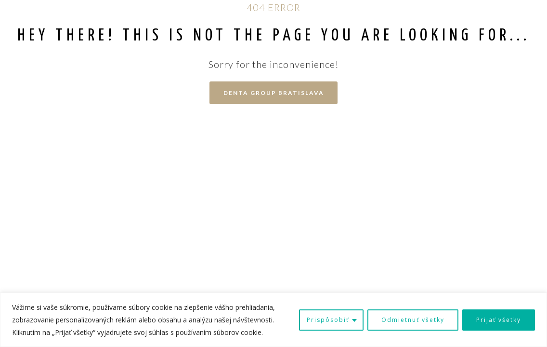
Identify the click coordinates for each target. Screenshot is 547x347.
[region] (273, 320)
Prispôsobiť (328, 320)
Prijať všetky (498, 320)
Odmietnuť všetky (412, 320)
